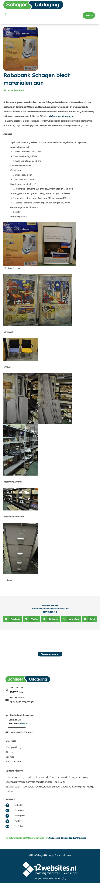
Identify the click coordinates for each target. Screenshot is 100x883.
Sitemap (9, 752)
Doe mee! (9, 756)
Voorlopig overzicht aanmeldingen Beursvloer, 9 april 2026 (35, 781)
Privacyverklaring (13, 747)
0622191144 (22, 723)
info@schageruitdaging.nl (60, 116)
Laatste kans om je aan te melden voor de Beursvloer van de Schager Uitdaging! (46, 777)
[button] (6, 15)
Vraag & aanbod (13, 761)
